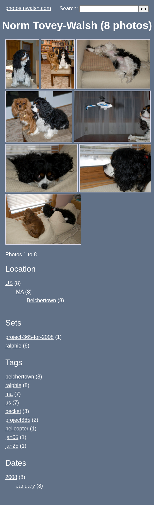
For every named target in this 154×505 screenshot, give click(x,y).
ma (9, 394)
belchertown (19, 376)
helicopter (16, 428)
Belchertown (41, 300)
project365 (17, 420)
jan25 (11, 446)
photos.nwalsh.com (28, 8)
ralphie (13, 346)
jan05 (11, 437)
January (25, 486)
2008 (11, 477)
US (9, 283)
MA (20, 292)
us (8, 402)
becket (13, 411)
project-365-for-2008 (29, 337)
